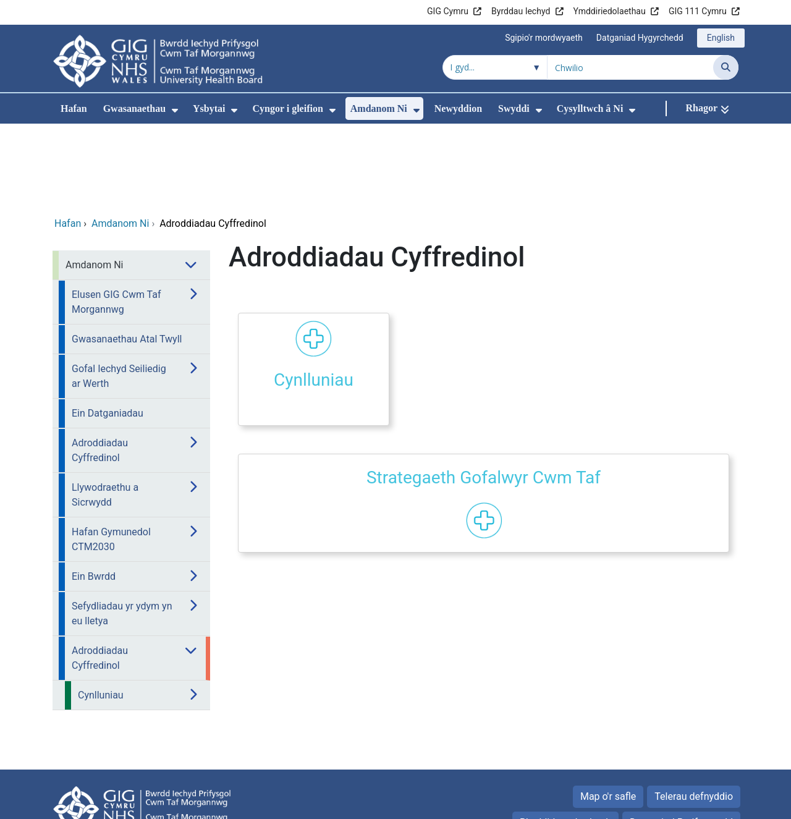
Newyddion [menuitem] (458, 108)
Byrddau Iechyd (520, 11)
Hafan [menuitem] (74, 108)
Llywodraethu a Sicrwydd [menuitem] (105, 412)
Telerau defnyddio (693, 713)
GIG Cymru (447, 11)
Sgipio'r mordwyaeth (544, 38)
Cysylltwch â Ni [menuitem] (590, 108)
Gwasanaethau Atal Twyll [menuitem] (127, 256)
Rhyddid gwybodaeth (565, 739)
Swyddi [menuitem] (514, 108)
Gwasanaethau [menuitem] (134, 108)
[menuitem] (175, 110)
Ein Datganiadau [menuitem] (107, 330)
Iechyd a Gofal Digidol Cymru (662, 803)
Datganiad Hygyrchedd (639, 38)
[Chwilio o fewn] (495, 67)
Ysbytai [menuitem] (209, 108)
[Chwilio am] (630, 67)
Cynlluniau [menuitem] (101, 612)
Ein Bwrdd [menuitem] (94, 493)
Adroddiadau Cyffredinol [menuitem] (100, 367)
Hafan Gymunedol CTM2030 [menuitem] (111, 456)
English (721, 38)
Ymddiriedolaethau (609, 11)
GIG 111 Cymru (698, 11)
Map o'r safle (608, 713)
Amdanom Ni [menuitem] (378, 108)
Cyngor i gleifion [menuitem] (287, 108)
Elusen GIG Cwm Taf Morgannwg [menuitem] (116, 219)
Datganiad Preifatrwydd (681, 739)
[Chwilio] (725, 67)
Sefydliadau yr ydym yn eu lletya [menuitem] (122, 530)
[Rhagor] (707, 108)
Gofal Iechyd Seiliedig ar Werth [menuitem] (119, 293)
